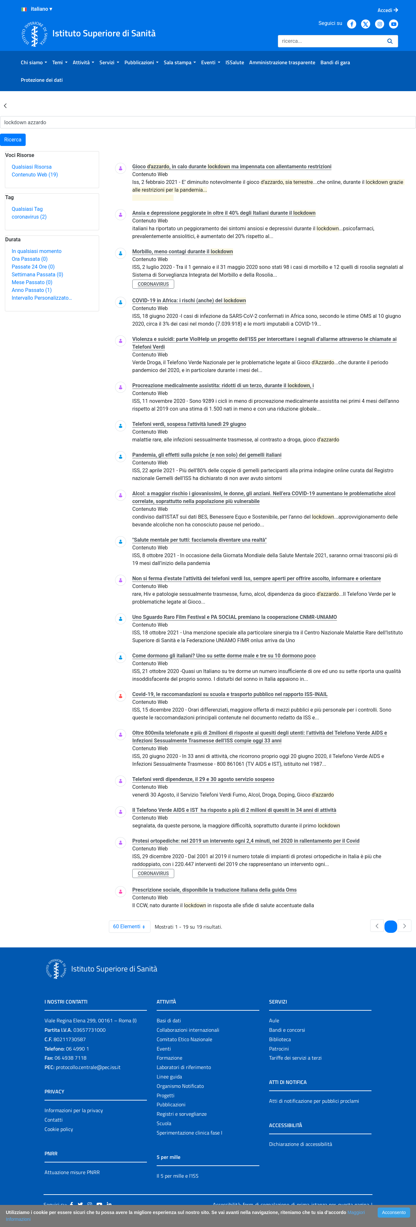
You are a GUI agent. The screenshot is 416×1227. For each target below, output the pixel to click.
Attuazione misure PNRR (72, 1172)
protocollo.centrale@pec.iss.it (88, 1067)
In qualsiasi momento (36, 251)
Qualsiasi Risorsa (32, 167)
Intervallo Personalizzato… (42, 298)
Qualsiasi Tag (27, 209)
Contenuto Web (35, 175)
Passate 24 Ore (33, 267)
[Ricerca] (330, 41)
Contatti (54, 1120)
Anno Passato (32, 290)
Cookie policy (59, 1129)
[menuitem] (34, 62)
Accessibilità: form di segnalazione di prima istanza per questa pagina (291, 1205)
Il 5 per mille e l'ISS (178, 1176)
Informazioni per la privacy (74, 1110)
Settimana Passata (37, 274)
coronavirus (29, 217)
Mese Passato (32, 282)
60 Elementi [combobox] (131, 926)
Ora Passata (30, 259)
